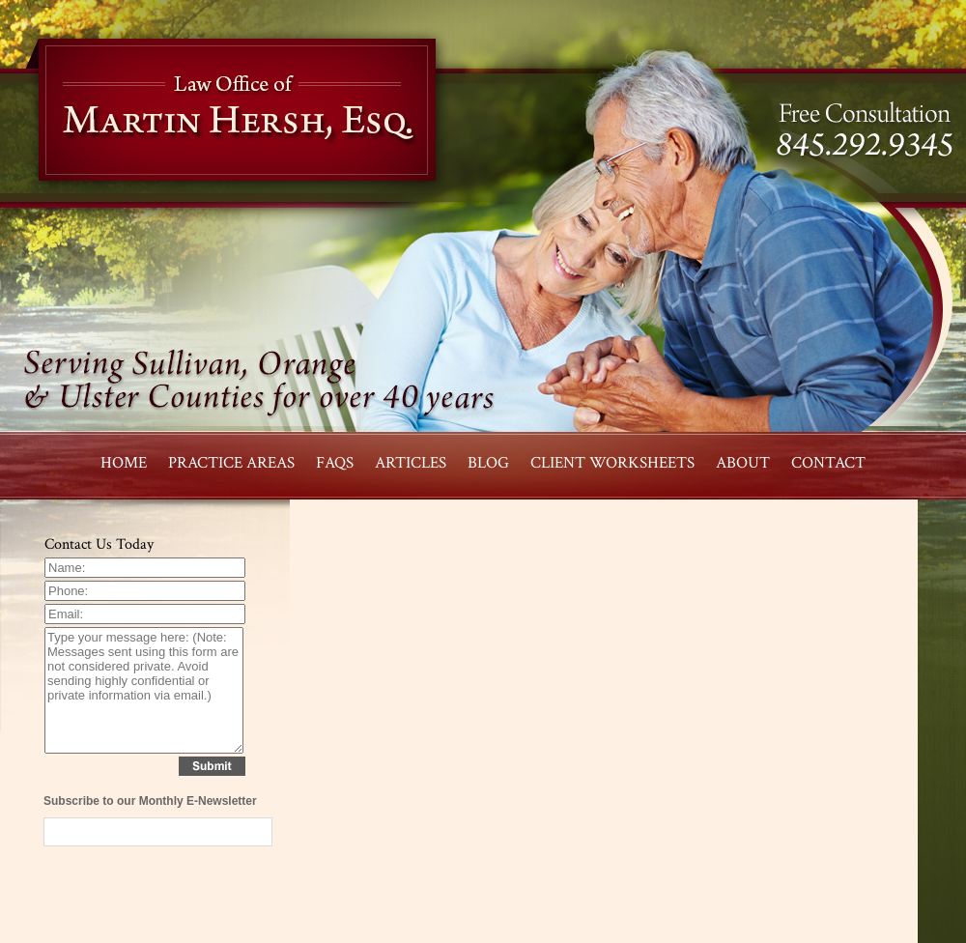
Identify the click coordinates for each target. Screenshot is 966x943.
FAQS (335, 462)
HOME (123, 462)
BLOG (488, 462)
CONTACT (828, 462)
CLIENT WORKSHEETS (612, 462)
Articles (410, 462)
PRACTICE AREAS (231, 462)
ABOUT (743, 462)
